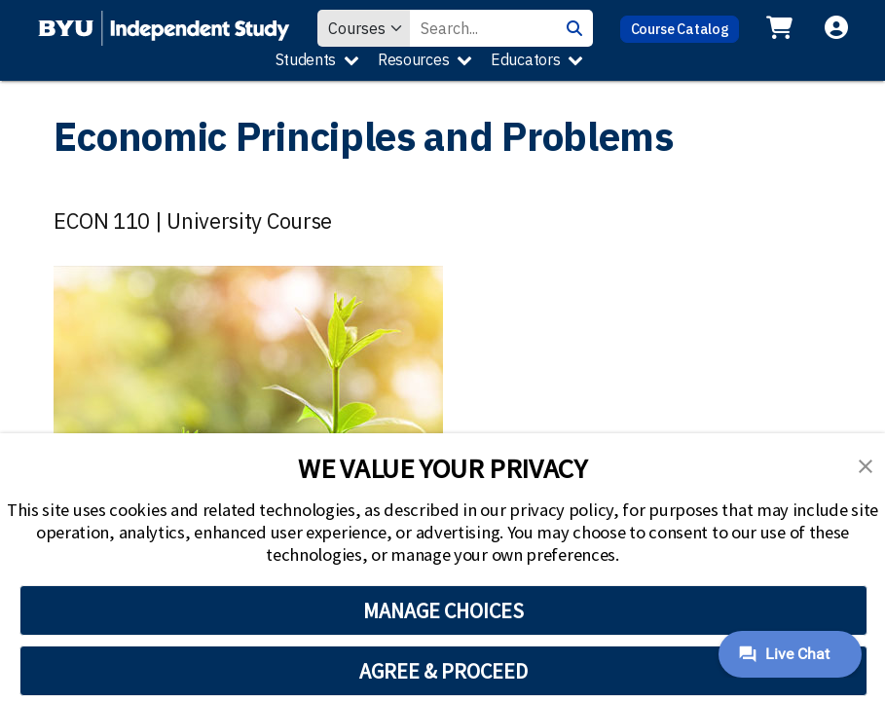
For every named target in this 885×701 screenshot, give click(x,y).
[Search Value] (483, 28)
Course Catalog (680, 28)
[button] (865, 464)
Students (306, 59)
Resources (413, 59)
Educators (525, 59)
